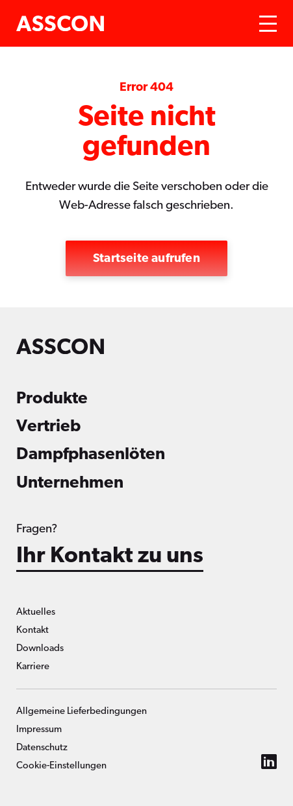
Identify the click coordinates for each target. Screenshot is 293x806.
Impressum (39, 729)
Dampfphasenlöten (90, 453)
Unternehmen (69, 482)
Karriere (32, 666)
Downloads (40, 648)
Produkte (52, 398)
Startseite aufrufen (146, 258)
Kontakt (32, 630)
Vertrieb (48, 426)
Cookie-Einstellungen (61, 765)
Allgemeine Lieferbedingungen (81, 711)
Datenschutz (42, 747)
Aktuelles (35, 612)
